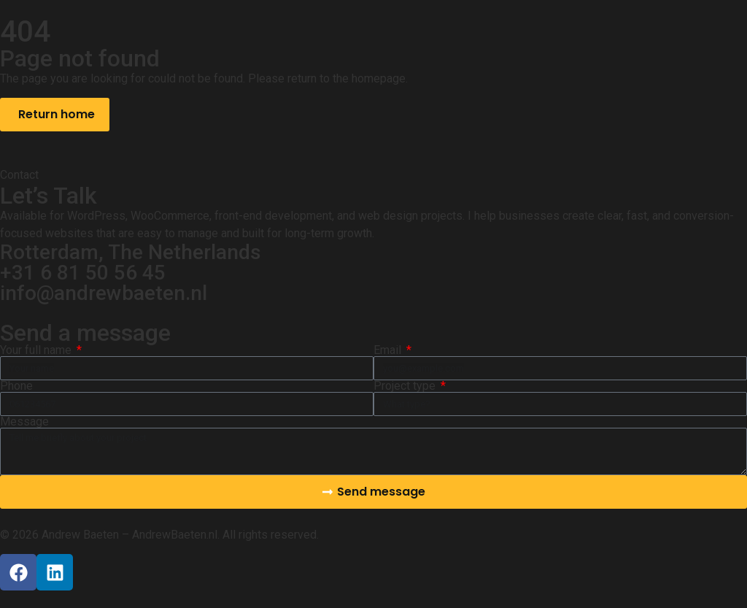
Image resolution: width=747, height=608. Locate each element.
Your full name (37, 350)
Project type (406, 386)
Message (24, 422)
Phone (16, 386)
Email (389, 350)
